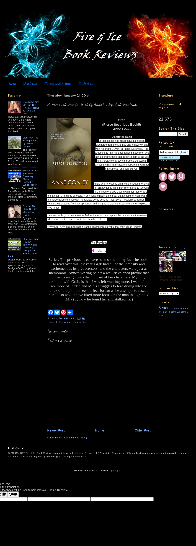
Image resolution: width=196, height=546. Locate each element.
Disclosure (30, 83)
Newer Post (56, 430)
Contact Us (86, 83)
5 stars (165, 308)
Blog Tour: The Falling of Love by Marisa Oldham (30, 142)
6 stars (184, 308)
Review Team (81, 322)
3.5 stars (181, 312)
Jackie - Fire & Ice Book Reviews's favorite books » (171, 278)
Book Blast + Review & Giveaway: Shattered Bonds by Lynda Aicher (30, 177)
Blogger (117, 470)
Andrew (68, 322)
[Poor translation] (13, 494)
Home (12, 83)
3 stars (172, 312)
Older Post (143, 430)
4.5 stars (163, 312)
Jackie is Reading (172, 247)
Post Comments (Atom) (74, 437)
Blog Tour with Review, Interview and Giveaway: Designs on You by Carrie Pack (23, 248)
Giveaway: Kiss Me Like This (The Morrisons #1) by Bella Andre (31, 108)
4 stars (59, 322)
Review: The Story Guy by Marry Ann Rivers (30, 210)
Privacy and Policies (58, 83)
